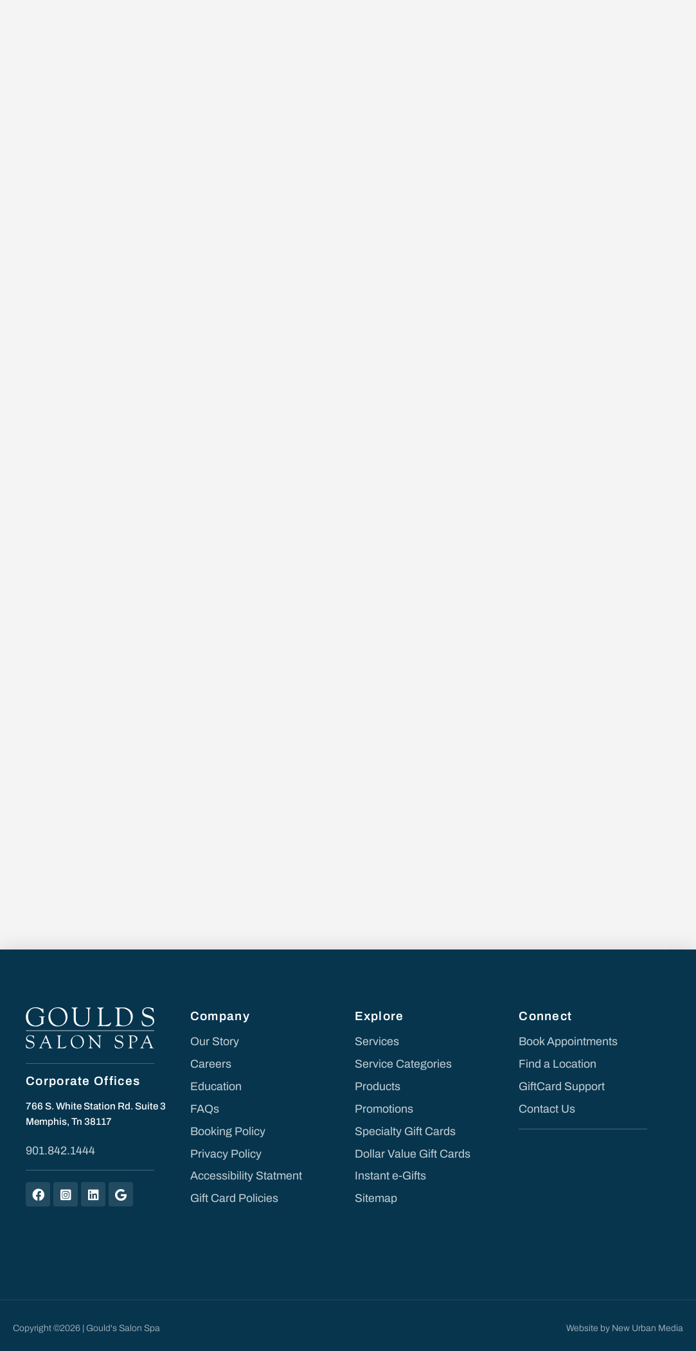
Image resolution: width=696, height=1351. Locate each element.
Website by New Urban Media (624, 1322)
